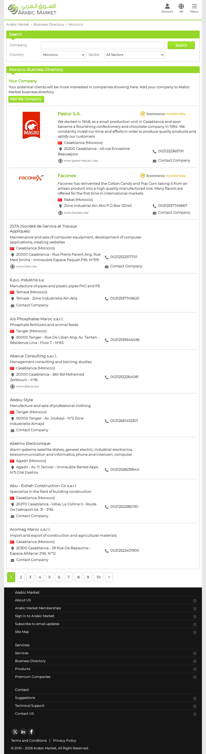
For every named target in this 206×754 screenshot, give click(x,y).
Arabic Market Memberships (38, 608)
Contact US (24, 713)
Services (21, 653)
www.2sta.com (26, 266)
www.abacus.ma (27, 386)
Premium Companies (32, 677)
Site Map (22, 632)
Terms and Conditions (29, 740)
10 (98, 577)
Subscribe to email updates (37, 624)
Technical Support (29, 706)
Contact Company (174, 161)
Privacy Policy (64, 740)
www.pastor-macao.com (81, 161)
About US (23, 600)
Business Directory (30, 661)
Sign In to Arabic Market (34, 616)
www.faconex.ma (76, 213)
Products (22, 669)
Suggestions (25, 698)
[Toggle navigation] (194, 9)
